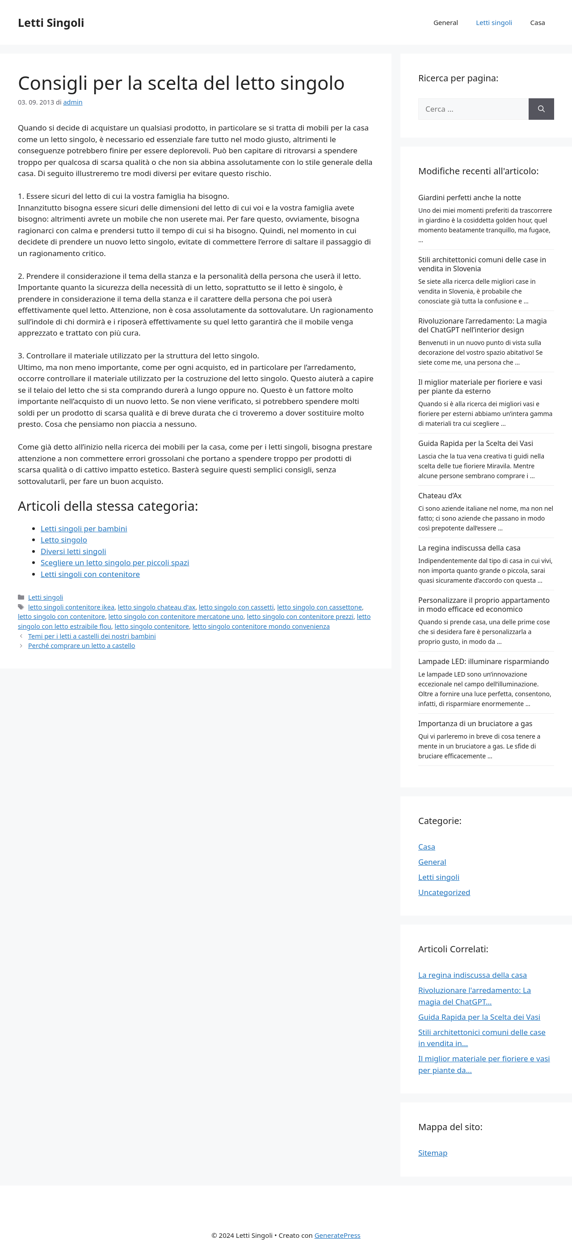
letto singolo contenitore (151, 626)
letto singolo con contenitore (61, 616)
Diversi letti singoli (73, 551)
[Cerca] (541, 109)
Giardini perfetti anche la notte (469, 197)
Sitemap (432, 1153)
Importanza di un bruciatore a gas (475, 723)
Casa (538, 22)
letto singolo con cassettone (319, 607)
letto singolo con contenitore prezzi (300, 616)
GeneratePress (338, 1235)
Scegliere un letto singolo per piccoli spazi (115, 562)
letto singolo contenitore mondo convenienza (261, 626)
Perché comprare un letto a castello (81, 645)
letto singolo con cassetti (236, 607)
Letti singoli (494, 22)
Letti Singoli (51, 22)
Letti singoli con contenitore (90, 574)
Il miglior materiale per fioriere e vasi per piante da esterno (480, 386)
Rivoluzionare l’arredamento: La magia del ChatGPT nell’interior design (482, 325)
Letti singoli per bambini (84, 528)
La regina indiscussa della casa (469, 548)
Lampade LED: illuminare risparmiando (483, 661)
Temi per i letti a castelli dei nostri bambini (92, 636)
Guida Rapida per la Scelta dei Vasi (475, 443)
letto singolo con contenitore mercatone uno (176, 616)
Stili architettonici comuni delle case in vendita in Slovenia (482, 264)
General (445, 22)
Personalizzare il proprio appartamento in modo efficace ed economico (484, 604)
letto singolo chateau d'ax (157, 607)
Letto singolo (64, 539)
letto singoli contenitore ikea (71, 607)
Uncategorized (444, 892)
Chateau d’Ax (440, 495)
